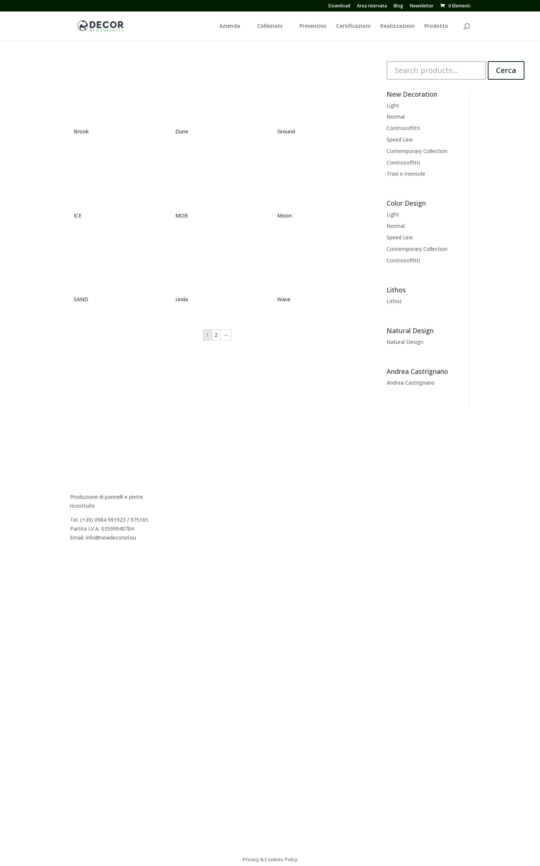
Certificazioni (353, 26)
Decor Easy (294, 491)
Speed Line (400, 139)
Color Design (296, 509)
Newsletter (422, 6)
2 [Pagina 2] (216, 334)
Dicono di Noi (191, 491)
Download (339, 6)
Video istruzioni (405, 517)
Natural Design (405, 341)
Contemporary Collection (417, 151)
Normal (396, 116)
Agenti (183, 509)
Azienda (229, 26)
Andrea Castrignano (411, 382)
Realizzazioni (397, 26)
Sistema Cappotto (409, 509)
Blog (398, 6)
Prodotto (436, 26)
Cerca (506, 70)
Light (393, 105)
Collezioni (269, 26)
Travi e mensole (406, 173)
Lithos (394, 301)
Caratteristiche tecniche (415, 482)
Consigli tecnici (405, 491)
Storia (182, 482)
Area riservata (372, 6)
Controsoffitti (403, 128)
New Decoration (301, 482)
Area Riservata (193, 526)
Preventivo (313, 26)
